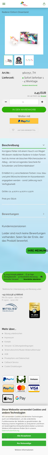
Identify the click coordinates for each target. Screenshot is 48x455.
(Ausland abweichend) (29, 85)
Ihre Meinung (37, 250)
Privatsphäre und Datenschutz (16, 358)
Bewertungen (10, 214)
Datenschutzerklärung (10, 431)
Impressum (9, 338)
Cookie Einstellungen (13, 366)
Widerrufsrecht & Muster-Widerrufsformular (22, 350)
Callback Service (11, 362)
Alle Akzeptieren (24, 436)
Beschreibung (10, 145)
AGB (6, 354)
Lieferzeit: (8, 77)
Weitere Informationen (24, 450)
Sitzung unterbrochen (13, 333)
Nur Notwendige (24, 443)
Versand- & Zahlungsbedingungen (18, 346)
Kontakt (7, 342)
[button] (6, 102)
